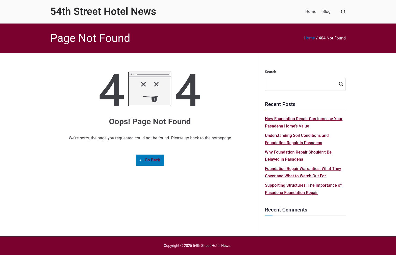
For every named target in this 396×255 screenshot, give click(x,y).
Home (310, 11)
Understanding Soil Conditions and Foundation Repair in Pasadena (297, 139)
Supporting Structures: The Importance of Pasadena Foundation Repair (303, 189)
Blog (326, 11)
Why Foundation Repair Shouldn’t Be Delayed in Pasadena (298, 156)
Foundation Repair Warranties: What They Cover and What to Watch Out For (303, 172)
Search (270, 72)
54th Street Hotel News (103, 11)
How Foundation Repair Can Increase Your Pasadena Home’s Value (303, 122)
